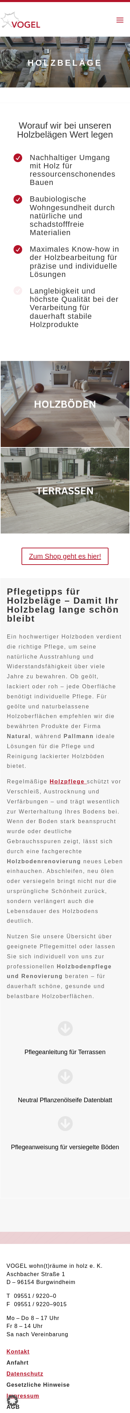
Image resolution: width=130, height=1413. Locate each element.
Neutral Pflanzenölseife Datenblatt (65, 1100)
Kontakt (18, 1352)
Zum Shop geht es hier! (65, 556)
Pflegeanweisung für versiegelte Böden (65, 1147)
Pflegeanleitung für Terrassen (65, 1052)
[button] (12, 1400)
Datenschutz (25, 1374)
